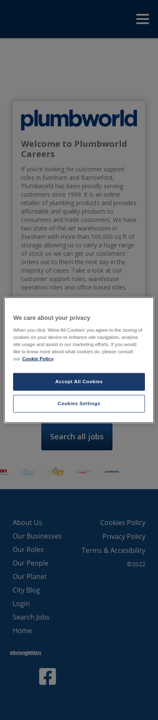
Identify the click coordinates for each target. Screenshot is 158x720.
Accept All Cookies (79, 381)
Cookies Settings (79, 403)
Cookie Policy (38, 358)
